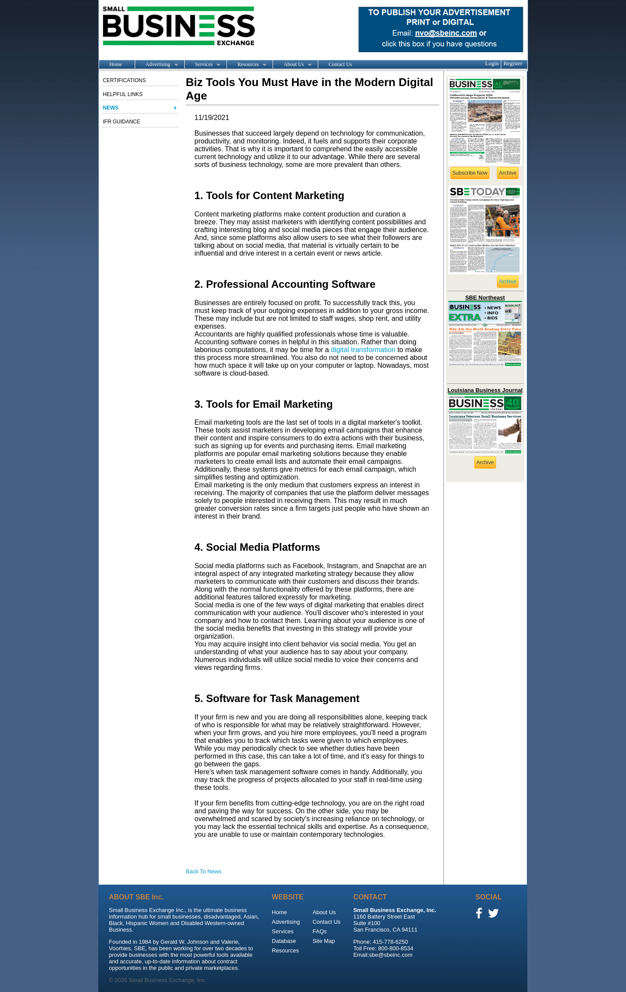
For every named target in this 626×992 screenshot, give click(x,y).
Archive (507, 173)
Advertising (156, 64)
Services (202, 64)
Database (284, 941)
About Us (292, 64)
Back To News (203, 871)
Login (492, 63)
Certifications (124, 80)
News (111, 108)
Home (116, 64)
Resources (246, 64)
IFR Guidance (121, 122)
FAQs (320, 931)
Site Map (324, 941)
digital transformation (363, 349)
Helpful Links (123, 94)
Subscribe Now (470, 173)
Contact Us (340, 64)
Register (512, 63)
